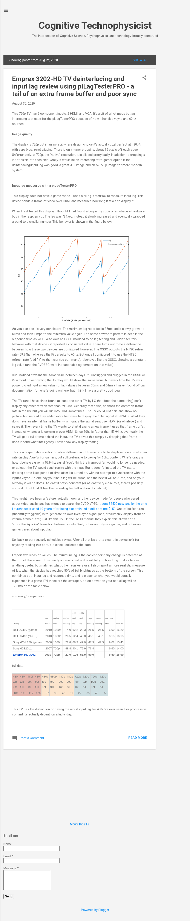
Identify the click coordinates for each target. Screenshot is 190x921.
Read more (137, 738)
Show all (141, 60)
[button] (144, 78)
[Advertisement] (173, 119)
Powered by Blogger (95, 910)
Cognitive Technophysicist (95, 25)
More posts (79, 824)
